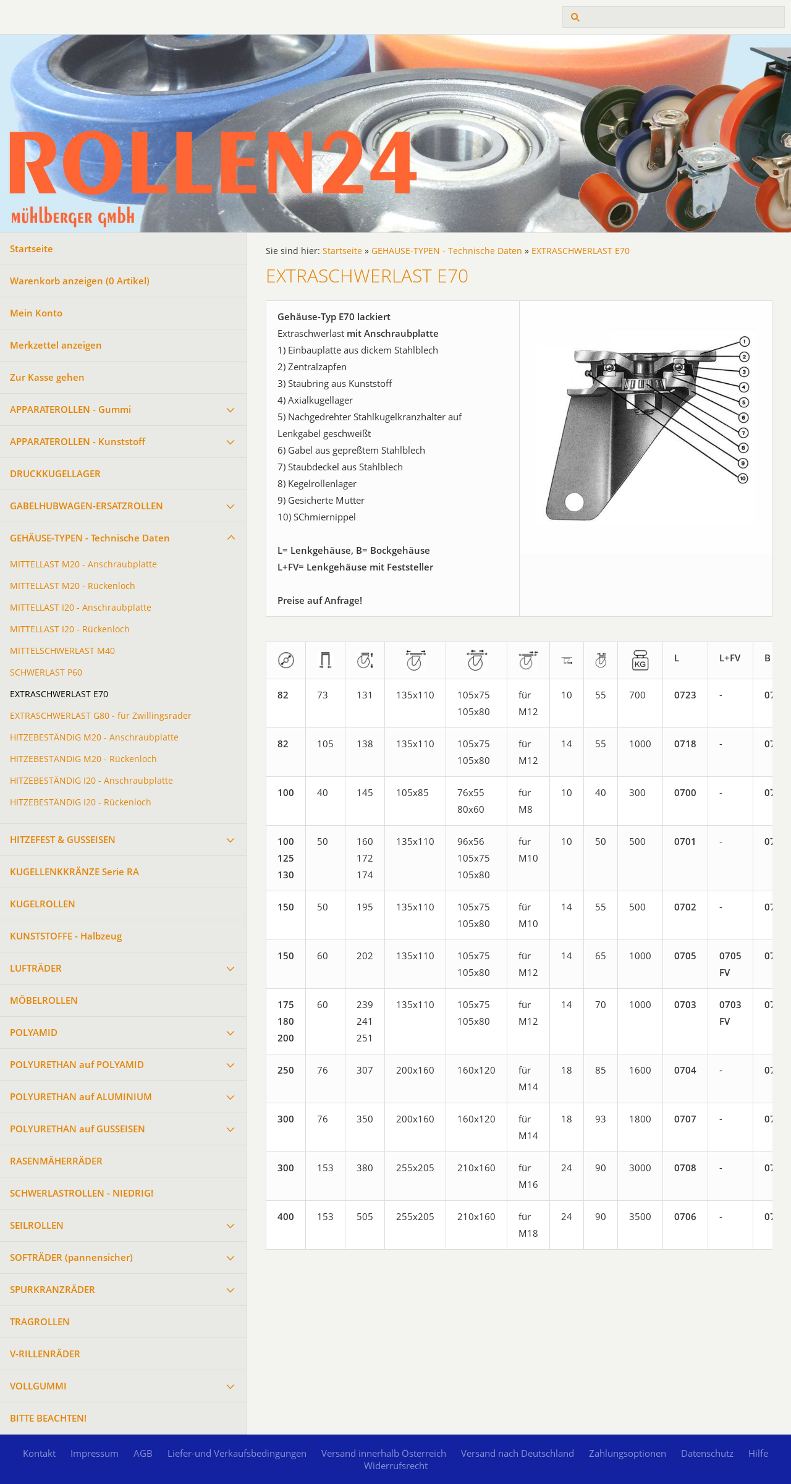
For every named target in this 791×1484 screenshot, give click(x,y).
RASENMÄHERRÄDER (56, 1161)
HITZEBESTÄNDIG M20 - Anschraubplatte (94, 737)
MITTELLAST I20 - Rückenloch (70, 629)
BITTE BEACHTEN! (48, 1418)
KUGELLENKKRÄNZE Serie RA (74, 871)
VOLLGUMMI (38, 1386)
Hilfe (758, 1453)
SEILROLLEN (37, 1225)
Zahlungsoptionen (627, 1453)
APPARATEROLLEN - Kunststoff (77, 441)
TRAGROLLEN (40, 1321)
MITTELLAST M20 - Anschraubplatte (83, 564)
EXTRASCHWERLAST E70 (59, 694)
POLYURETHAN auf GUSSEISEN (77, 1128)
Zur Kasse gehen (47, 377)
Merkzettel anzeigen (56, 345)
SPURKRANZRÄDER (52, 1289)
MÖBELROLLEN (44, 1000)
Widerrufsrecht (396, 1465)
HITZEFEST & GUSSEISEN (63, 839)
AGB (143, 1453)
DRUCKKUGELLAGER (55, 473)
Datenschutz (707, 1453)
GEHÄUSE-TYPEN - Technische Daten (90, 538)
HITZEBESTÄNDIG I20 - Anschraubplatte (91, 780)
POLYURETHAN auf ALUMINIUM (81, 1096)
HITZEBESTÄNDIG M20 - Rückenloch (83, 759)
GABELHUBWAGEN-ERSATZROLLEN (86, 505)
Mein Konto (36, 313)
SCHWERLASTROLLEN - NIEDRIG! (81, 1193)
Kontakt (39, 1453)
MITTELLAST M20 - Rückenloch (72, 585)
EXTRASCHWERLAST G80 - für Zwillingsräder (101, 715)
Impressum (94, 1453)
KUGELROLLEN (42, 903)
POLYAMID (33, 1032)
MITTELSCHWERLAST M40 (62, 650)
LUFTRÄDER (36, 968)
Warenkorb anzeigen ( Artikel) (80, 280)
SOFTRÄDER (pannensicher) (71, 1257)
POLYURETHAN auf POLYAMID (77, 1064)
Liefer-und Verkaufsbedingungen (237, 1453)
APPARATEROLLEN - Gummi (70, 409)
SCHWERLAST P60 (46, 672)
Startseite (31, 248)
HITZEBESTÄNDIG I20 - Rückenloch (80, 802)
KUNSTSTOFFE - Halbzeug (66, 936)
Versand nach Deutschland (517, 1453)
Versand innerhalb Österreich (383, 1453)
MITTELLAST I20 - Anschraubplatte (80, 607)
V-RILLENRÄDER (45, 1353)
